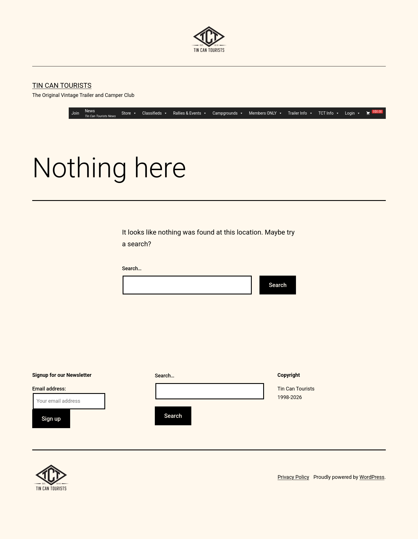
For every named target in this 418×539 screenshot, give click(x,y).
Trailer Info (300, 113)
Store (129, 113)
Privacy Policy (293, 477)
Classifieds (154, 113)
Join (75, 113)
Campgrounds (227, 113)
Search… (132, 268)
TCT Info (328, 113)
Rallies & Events (190, 113)
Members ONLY (265, 113)
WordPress (372, 477)
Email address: (49, 389)
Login (353, 113)
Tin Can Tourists (62, 86)
